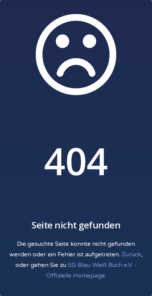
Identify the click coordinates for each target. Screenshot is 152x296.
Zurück (131, 254)
